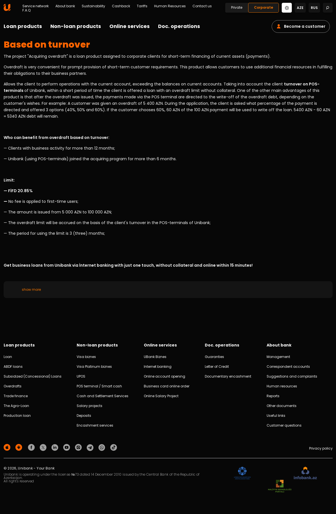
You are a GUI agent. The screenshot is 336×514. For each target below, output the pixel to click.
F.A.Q (26, 10)
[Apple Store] (8, 447)
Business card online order (166, 386)
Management (278, 356)
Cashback (121, 6)
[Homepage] (7, 9)
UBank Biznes (155, 356)
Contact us (202, 6)
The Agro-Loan (16, 405)
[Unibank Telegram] (91, 447)
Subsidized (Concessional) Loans (33, 376)
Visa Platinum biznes (94, 366)
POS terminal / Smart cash (99, 386)
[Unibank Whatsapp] (102, 447)
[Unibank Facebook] (32, 447)
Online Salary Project (161, 396)
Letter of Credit (217, 366)
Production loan (17, 415)
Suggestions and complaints (292, 376)
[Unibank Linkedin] (55, 447)
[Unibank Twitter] (44, 447)
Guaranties (214, 356)
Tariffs (142, 6)
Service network (35, 6)
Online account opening (164, 376)
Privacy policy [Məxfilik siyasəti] (321, 448)
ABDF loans (13, 366)
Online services (129, 26)
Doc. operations (179, 26)
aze (300, 7)
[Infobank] (305, 473)
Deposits (84, 415)
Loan (8, 356)
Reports (273, 396)
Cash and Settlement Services (102, 396)
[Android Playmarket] (19, 447)
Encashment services (95, 425)
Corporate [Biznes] (263, 7)
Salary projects (89, 405)
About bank (65, 6)
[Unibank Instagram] (79, 447)
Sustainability (93, 6)
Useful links (276, 415)
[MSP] (280, 486)
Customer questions (284, 425)
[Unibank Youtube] (67, 447)
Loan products (23, 26)
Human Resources (170, 6)
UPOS (81, 376)
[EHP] (272, 473)
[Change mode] (287, 7)
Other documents (282, 405)
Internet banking (157, 366)
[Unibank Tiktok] (113, 447)
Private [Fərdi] (236, 7)
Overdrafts (13, 386)
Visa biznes (86, 356)
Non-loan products (75, 26)
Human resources (282, 386)
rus (314, 7)
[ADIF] (242, 473)
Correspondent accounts (288, 366)
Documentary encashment (228, 376)
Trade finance (16, 396)
